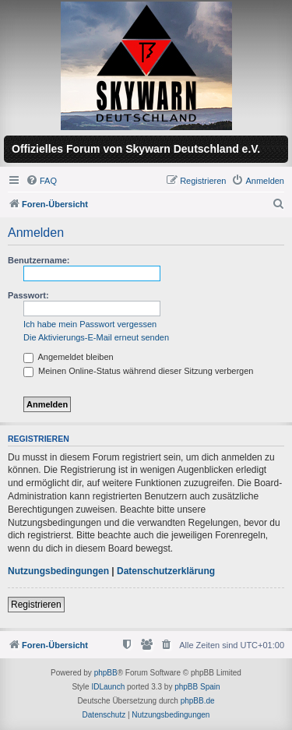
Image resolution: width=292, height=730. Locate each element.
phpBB (106, 672)
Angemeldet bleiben (68, 356)
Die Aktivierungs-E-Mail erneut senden (96, 337)
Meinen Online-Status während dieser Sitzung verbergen (138, 371)
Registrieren (36, 604)
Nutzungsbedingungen (58, 571)
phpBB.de (198, 700)
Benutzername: (38, 260)
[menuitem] (41, 180)
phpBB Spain (197, 686)
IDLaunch (108, 686)
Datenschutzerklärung (166, 571)
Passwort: (28, 295)
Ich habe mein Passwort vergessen (90, 324)
